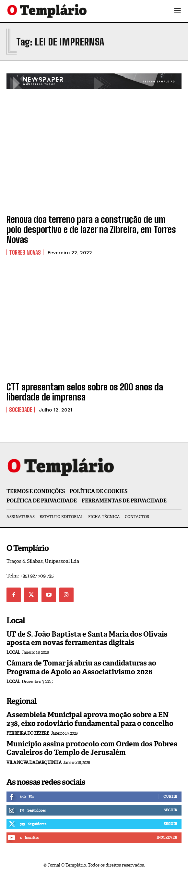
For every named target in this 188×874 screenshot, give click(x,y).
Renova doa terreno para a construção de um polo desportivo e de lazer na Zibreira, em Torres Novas (91, 229)
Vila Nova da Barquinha (33, 762)
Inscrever (167, 837)
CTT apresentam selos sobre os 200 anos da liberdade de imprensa (84, 391)
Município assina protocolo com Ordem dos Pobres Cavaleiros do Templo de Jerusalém (91, 748)
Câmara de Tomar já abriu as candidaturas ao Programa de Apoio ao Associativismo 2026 (81, 667)
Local (13, 652)
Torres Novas (25, 252)
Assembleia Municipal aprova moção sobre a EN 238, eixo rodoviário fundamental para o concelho (89, 719)
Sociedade (20, 409)
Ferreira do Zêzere (27, 733)
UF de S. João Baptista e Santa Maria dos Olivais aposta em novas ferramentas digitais (87, 638)
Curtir (170, 796)
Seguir (170, 810)
